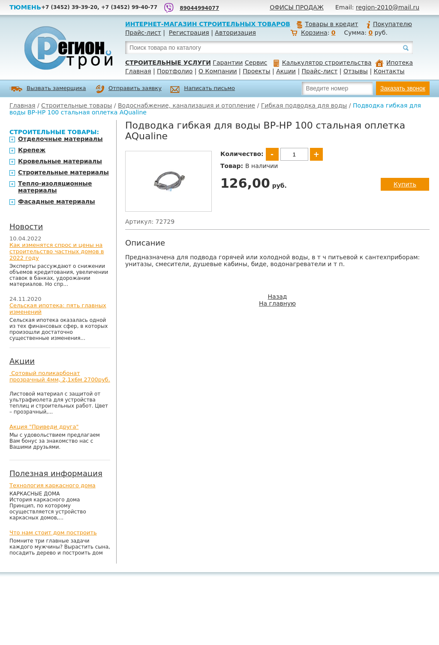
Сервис (256, 62)
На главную (277, 303)
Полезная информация (55, 473)
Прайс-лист (143, 32)
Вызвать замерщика (47, 89)
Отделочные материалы (60, 138)
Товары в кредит (327, 24)
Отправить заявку (129, 89)
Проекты (256, 71)
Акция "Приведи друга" (43, 426)
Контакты (389, 71)
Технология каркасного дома (52, 485)
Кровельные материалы (60, 161)
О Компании (217, 71)
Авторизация (235, 32)
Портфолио (174, 71)
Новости (26, 226)
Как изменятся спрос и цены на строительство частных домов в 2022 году (56, 251)
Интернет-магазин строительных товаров (207, 24)
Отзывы (355, 71)
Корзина (314, 32)
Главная (138, 71)
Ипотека (394, 62)
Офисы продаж (297, 7)
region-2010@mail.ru (387, 7)
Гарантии (228, 62)
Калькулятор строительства (323, 62)
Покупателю (389, 24)
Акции (286, 71)
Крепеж (31, 150)
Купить (405, 184)
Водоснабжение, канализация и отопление (186, 105)
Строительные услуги (168, 62)
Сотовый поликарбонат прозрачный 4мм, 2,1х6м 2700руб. (59, 376)
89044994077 (199, 8)
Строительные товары (76, 105)
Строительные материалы (63, 172)
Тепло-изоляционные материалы (55, 187)
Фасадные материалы (56, 201)
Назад (277, 296)
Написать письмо (202, 89)
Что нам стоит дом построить (53, 532)
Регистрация (189, 32)
